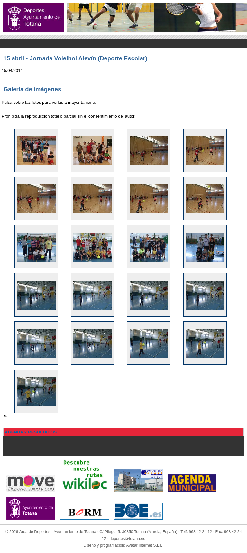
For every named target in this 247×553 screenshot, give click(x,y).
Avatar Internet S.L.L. (144, 545)
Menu (123, 43)
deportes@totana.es (127, 538)
